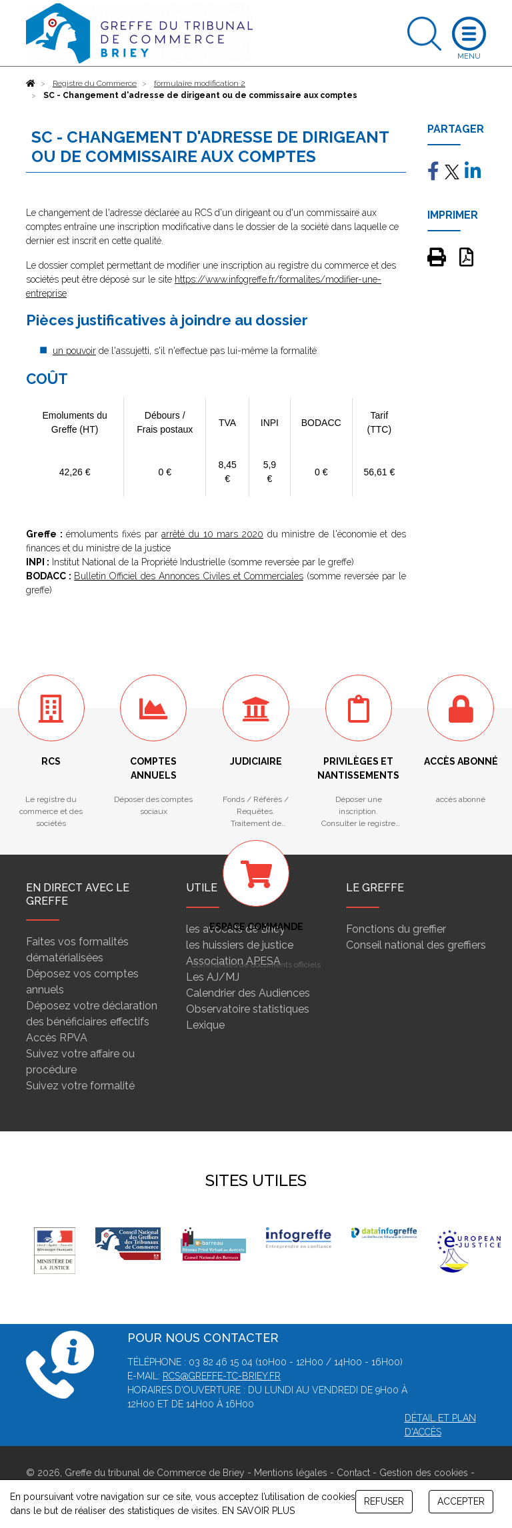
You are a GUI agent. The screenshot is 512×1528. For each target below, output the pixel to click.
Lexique (205, 1025)
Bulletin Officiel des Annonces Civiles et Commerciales (188, 576)
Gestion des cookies (423, 1472)
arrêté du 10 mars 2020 (212, 534)
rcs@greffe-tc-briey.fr (222, 1376)
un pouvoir (74, 350)
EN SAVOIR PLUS (258, 1510)
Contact (353, 1472)
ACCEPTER (461, 1501)
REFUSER (384, 1501)
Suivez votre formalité (80, 1085)
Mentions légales (290, 1472)
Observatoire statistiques (247, 1009)
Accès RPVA (56, 1037)
